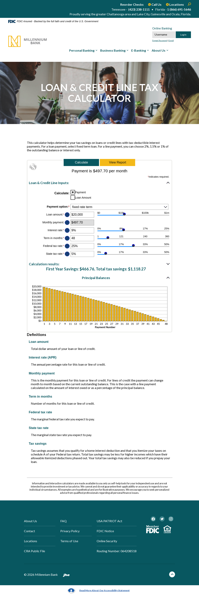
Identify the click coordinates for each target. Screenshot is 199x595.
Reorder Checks (132, 4)
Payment (80, 192)
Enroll (171, 40)
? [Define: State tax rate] (67, 254)
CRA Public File (34, 551)
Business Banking (113, 50)
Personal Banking (81, 50)
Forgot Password (159, 40)
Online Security (107, 541)
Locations (30, 541)
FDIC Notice (105, 531)
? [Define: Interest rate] (67, 230)
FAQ (63, 521)
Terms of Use (69, 541)
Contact (29, 531)
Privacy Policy (70, 531)
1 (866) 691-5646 (179, 9)
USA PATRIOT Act (109, 521)
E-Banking (138, 50)
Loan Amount (83, 197)
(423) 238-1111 (139, 9)
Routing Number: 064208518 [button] (117, 551)
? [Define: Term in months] (67, 238)
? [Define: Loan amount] (67, 214)
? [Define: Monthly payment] (67, 222)
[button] (99, 182)
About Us (158, 50)
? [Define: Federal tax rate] (67, 246)
